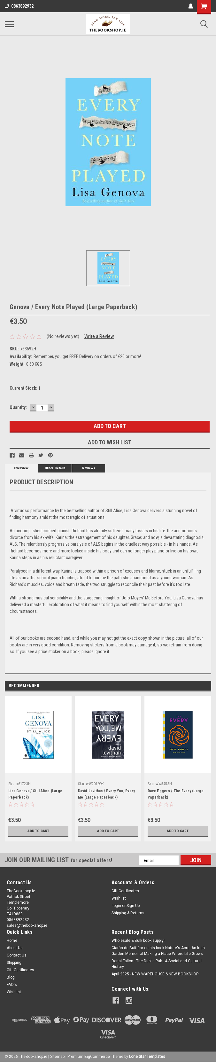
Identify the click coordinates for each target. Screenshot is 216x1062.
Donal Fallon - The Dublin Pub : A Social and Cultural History (157, 964)
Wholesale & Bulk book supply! (138, 940)
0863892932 (19, 6)
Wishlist (119, 898)
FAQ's (12, 984)
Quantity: (18, 407)
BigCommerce (97, 1055)
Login (116, 905)
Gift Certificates (125, 891)
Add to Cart (38, 830)
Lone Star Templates (147, 1055)
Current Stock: (25, 388)
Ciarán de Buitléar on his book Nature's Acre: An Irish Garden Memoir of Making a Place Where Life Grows (158, 951)
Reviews (88, 468)
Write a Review (99, 336)
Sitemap (57, 1055)
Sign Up (133, 905)
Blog (11, 977)
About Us (15, 948)
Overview (21, 468)
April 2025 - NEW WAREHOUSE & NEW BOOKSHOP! (155, 974)
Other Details (55, 468)
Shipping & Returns (128, 913)
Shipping (14, 962)
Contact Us (17, 955)
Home (12, 940)
